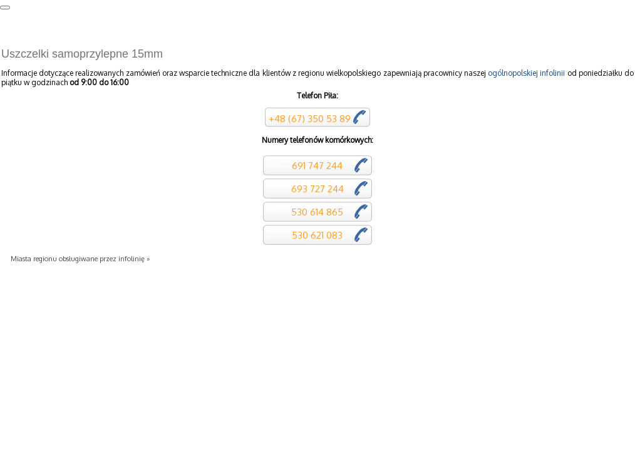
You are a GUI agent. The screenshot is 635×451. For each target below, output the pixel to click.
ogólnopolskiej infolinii (526, 73)
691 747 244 (316, 166)
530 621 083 (316, 235)
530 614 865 (316, 212)
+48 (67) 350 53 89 (310, 119)
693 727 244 (316, 189)
